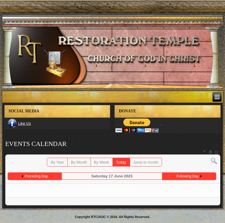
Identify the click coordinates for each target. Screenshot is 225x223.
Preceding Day (36, 176)
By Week (101, 162)
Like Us (24, 123)
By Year (57, 162)
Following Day (187, 176)
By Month (79, 162)
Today (121, 162)
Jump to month (145, 162)
